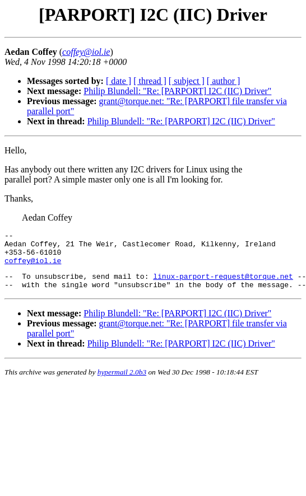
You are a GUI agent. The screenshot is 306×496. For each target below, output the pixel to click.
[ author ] (223, 81)
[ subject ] (187, 81)
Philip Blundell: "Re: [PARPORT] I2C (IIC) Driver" (177, 91)
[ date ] (118, 81)
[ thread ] (149, 81)
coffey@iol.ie (32, 267)
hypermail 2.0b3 (122, 382)
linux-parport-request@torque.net (223, 284)
